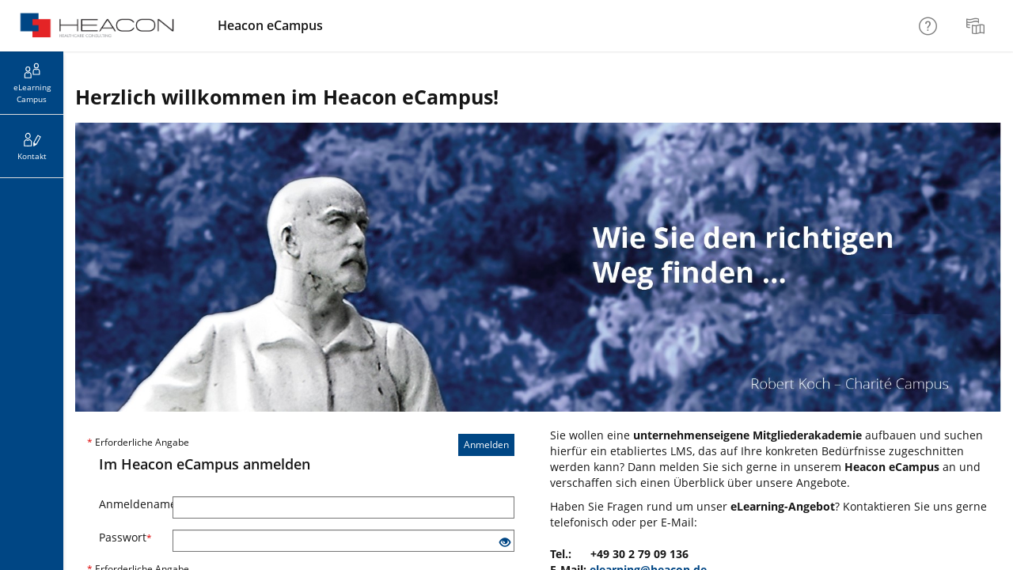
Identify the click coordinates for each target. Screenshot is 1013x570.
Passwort (125, 537)
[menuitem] (977, 25)
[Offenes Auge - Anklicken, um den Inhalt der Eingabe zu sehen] (504, 542)
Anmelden (486, 444)
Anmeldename (130, 503)
